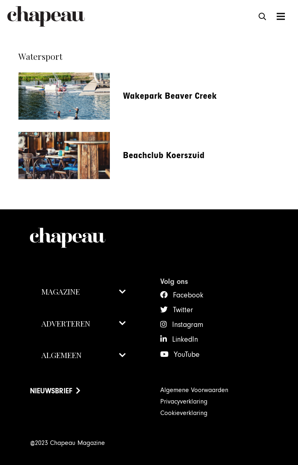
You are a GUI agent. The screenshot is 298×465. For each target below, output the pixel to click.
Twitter (183, 310)
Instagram (187, 324)
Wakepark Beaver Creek (170, 96)
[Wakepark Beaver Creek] (64, 78)
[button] (263, 16)
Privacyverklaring (183, 401)
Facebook (188, 295)
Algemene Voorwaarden (194, 390)
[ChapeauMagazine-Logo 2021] (46, 16)
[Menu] (281, 16)
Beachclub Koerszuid (164, 155)
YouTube (187, 354)
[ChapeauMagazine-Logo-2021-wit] (84, 238)
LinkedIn (185, 339)
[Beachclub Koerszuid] (64, 138)
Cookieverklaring (183, 413)
